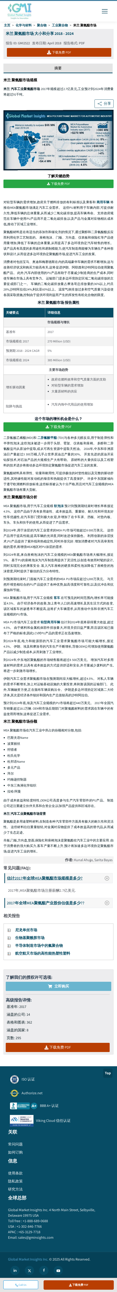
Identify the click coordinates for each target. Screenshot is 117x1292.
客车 (57, 598)
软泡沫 (59, 506)
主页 (7, 25)
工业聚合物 (60, 25)
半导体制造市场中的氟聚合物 (39, 945)
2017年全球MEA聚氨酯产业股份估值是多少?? (59, 903)
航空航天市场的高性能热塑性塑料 (42, 953)
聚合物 (42, 25)
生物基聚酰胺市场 (30, 937)
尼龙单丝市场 (26, 930)
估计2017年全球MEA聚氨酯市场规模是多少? (59, 878)
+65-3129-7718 (29, 1232)
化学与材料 (24, 25)
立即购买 (58, 986)
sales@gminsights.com (35, 1237)
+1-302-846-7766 (29, 1226)
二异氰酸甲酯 (47, 438)
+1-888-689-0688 (35, 1221)
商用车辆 (103, 202)
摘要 (58, 68)
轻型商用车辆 (50, 622)
